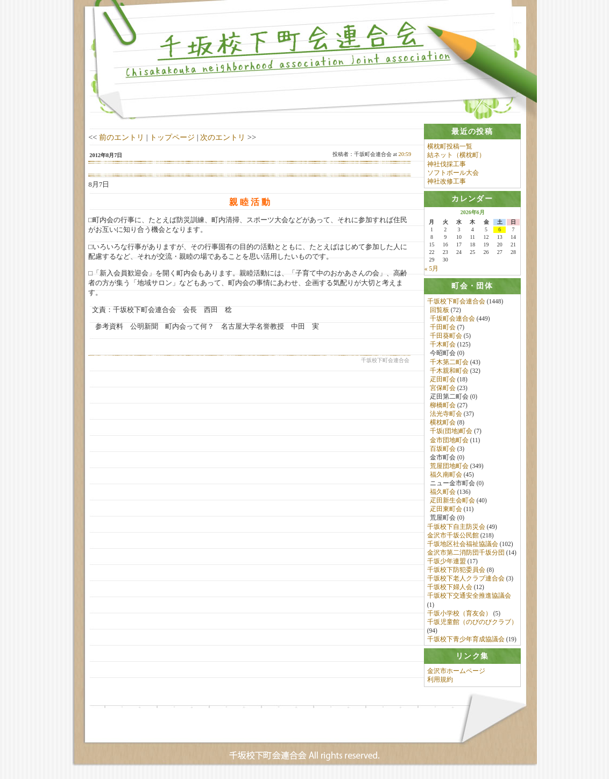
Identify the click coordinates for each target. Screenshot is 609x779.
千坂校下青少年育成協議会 (466, 639)
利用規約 (440, 681)
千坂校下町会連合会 (456, 302)
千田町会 (443, 327)
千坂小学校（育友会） (459, 614)
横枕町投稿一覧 (449, 146)
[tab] (472, 131)
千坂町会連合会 (452, 319)
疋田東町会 (446, 509)
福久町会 (443, 492)
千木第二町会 (449, 362)
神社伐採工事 (446, 164)
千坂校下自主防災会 (456, 527)
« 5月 (431, 268)
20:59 (405, 154)
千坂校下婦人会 (449, 587)
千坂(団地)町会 (451, 431)
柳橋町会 (443, 405)
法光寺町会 (446, 414)
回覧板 (439, 310)
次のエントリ (222, 137)
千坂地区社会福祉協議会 (462, 544)
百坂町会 (443, 449)
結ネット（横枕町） (456, 155)
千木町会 (443, 345)
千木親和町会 (449, 371)
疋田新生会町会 (452, 501)
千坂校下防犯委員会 (456, 570)
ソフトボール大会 (453, 172)
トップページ (172, 137)
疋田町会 (443, 380)
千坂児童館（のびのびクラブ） (472, 622)
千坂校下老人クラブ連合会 (466, 579)
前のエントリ (121, 137)
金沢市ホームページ (456, 672)
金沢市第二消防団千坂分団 (466, 553)
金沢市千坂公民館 (453, 536)
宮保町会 (443, 388)
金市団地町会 (449, 440)
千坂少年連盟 (446, 561)
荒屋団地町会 (449, 466)
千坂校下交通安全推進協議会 (469, 596)
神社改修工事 (446, 181)
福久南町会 (446, 475)
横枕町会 (443, 423)
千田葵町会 (446, 336)
